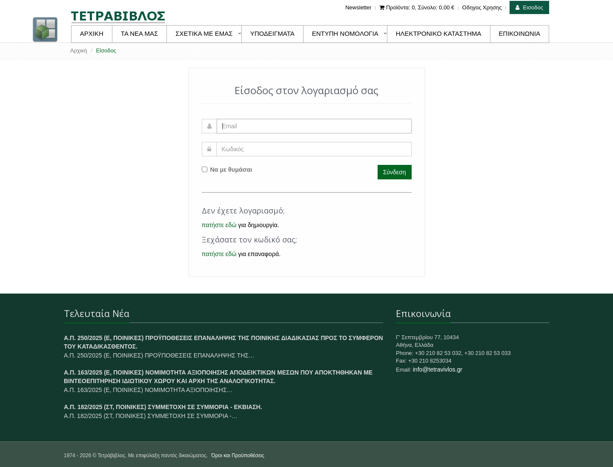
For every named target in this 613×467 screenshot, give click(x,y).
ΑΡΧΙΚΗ (91, 33)
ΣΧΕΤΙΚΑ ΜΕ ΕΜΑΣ (203, 33)
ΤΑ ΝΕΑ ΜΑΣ (139, 33)
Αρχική (78, 50)
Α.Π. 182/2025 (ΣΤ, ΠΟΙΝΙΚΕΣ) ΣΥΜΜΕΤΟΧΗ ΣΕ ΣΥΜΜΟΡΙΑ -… (151, 415)
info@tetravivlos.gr (437, 369)
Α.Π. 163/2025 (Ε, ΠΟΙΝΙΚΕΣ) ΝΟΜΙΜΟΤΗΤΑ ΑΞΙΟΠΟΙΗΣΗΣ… (148, 389)
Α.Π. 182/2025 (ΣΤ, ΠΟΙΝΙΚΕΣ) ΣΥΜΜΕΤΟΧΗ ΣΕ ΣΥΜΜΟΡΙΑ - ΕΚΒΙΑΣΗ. (163, 407)
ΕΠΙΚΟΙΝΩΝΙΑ (519, 33)
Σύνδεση (394, 172)
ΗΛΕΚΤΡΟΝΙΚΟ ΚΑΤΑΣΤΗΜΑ (438, 33)
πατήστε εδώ (219, 225)
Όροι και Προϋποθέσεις (237, 455)
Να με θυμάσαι (227, 169)
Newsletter (358, 7)
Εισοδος (529, 7)
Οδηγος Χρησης (482, 7)
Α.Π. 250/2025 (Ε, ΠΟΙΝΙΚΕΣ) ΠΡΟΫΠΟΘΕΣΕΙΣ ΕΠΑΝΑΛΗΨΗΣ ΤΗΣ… (159, 355)
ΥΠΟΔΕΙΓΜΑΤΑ (272, 33)
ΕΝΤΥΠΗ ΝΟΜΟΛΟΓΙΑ (345, 33)
